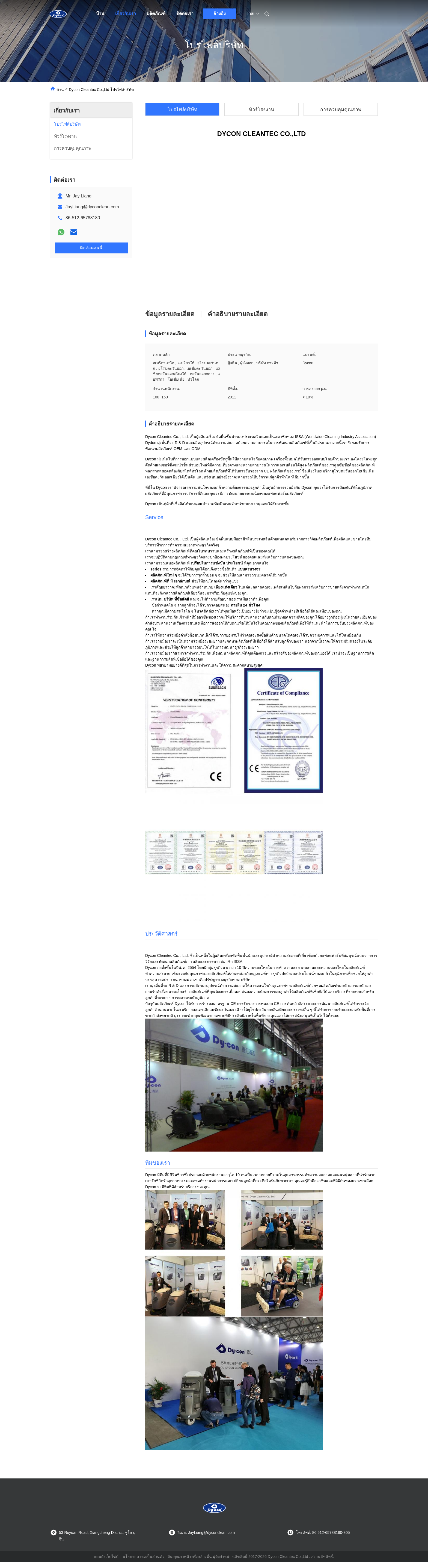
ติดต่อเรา (185, 13)
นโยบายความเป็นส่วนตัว (143, 1556)
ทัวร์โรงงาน (261, 109)
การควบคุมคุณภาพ (340, 109)
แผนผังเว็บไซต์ (106, 1556)
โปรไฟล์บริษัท (182, 109)
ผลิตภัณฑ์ (156, 13)
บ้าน (100, 13)
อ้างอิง (219, 13)
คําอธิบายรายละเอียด (238, 314)
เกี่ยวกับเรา (125, 13)
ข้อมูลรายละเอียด (170, 314)
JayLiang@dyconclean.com (92, 207)
